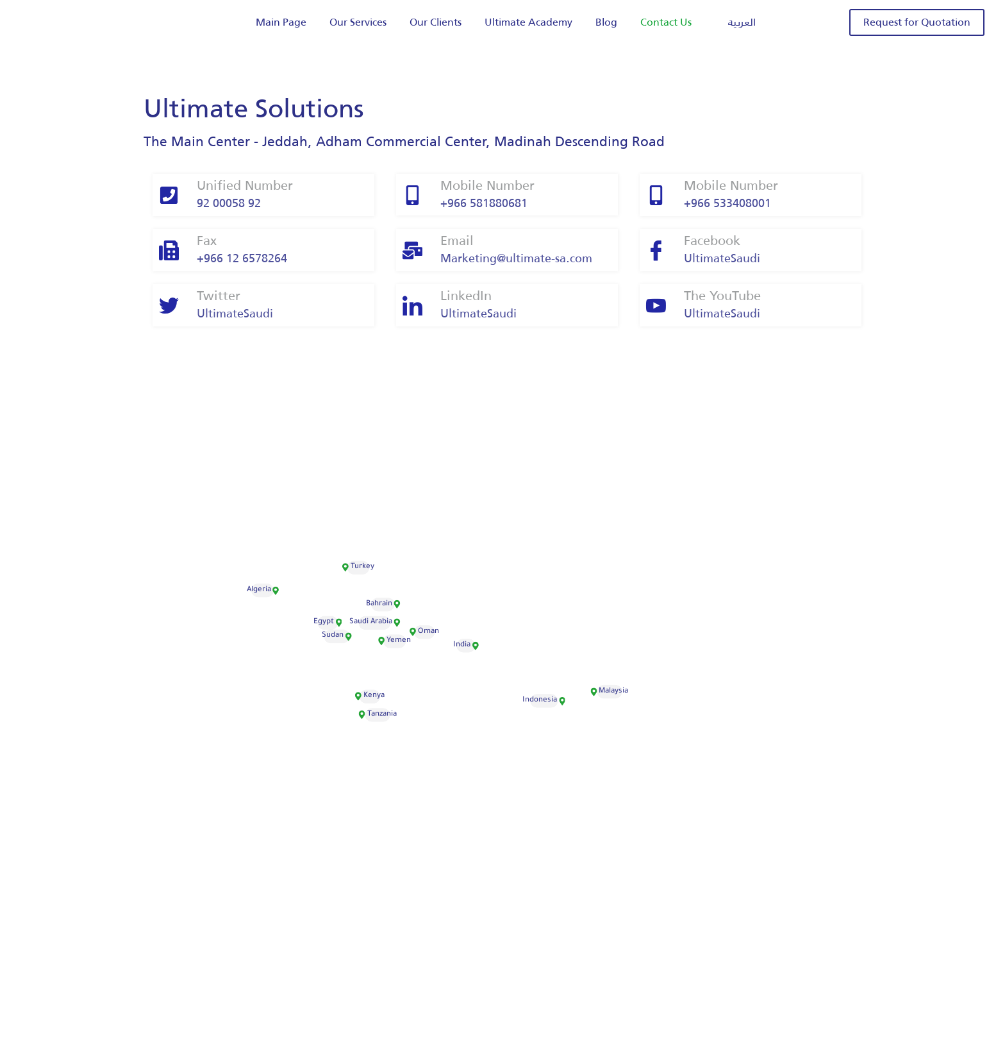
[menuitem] (735, 22)
